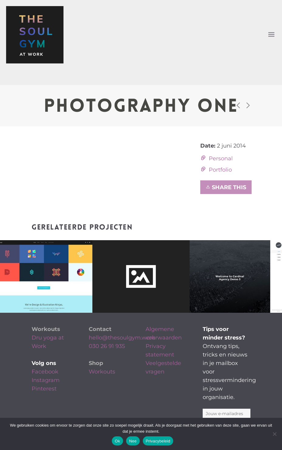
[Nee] (274, 434)
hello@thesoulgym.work (122, 337)
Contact (100, 329)
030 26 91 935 (107, 346)
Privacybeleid (158, 441)
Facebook (45, 371)
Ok (117, 441)
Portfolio (220, 169)
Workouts (46, 329)
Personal (221, 158)
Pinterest (44, 388)
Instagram (46, 380)
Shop (96, 363)
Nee (133, 441)
